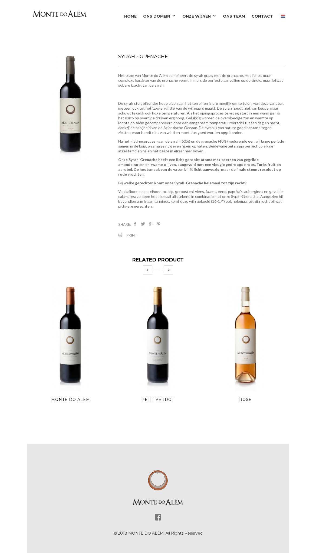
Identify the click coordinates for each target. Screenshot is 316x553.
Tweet (143, 224)
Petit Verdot (157, 399)
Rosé (245, 399)
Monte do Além (70, 399)
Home (130, 16)
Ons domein (159, 16)
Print (131, 235)
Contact (262, 16)
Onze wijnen (199, 16)
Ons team (234, 16)
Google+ (151, 224)
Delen (135, 224)
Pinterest (159, 224)
